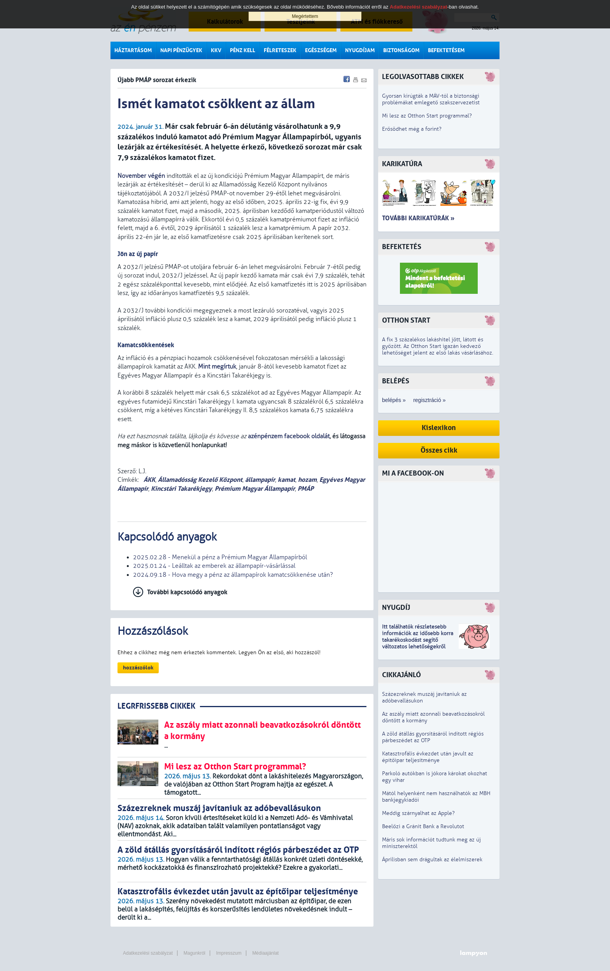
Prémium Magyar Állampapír (255, 488)
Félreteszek (280, 50)
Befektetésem (446, 50)
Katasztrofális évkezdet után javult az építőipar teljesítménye (427, 757)
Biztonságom (401, 50)
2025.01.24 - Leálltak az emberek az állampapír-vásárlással (214, 565)
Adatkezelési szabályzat (148, 953)
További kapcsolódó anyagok (187, 592)
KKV (216, 50)
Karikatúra (402, 164)
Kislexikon (439, 428)
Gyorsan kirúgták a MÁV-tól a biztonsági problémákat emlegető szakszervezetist (431, 99)
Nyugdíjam (360, 50)
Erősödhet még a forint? (412, 129)
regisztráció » (429, 400)
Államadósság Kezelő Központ (200, 479)
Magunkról (194, 953)
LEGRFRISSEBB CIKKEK (156, 706)
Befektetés (401, 247)
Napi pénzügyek (181, 50)
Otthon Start (406, 320)
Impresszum (228, 953)
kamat (286, 479)
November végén (141, 175)
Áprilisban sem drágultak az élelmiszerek (432, 859)
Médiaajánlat (265, 953)
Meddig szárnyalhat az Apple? (418, 813)
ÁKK (148, 479)
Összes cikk (439, 450)
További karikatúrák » (418, 218)
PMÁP (306, 488)
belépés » (394, 400)
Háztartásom (133, 50)
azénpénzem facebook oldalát (289, 436)
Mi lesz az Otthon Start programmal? (427, 115)
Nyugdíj (396, 608)
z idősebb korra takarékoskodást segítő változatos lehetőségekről (417, 640)
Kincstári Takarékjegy (181, 488)
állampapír (260, 479)
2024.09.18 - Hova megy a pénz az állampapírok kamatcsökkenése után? (233, 574)
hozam (307, 479)
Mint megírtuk (217, 366)
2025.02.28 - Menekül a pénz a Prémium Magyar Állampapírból (220, 557)
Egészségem (321, 50)
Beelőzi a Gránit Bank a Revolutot (423, 826)
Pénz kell (242, 50)
